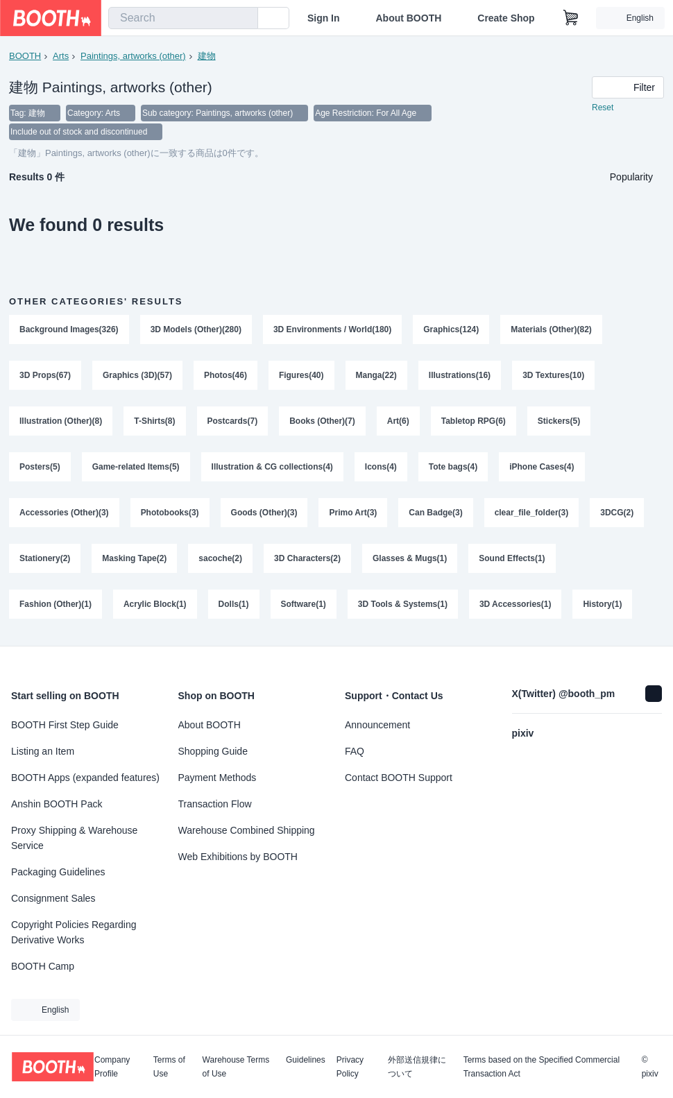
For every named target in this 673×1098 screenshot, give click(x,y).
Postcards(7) (232, 422)
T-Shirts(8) (154, 422)
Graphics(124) (451, 331)
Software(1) (303, 605)
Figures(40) (301, 376)
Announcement (377, 724)
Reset (602, 108)
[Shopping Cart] (571, 18)
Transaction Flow (215, 803)
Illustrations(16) (460, 376)
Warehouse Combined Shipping (246, 830)
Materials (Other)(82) (552, 331)
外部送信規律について (417, 1067)
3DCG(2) (617, 514)
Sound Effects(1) (512, 560)
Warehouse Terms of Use (236, 1067)
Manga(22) (376, 376)
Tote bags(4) (453, 468)
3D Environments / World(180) (332, 331)
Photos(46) (225, 376)
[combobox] (183, 18)
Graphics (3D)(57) (137, 376)
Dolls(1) (234, 605)
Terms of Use (169, 1067)
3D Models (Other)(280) (196, 331)
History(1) (602, 605)
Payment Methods (217, 777)
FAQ (354, 751)
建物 (207, 56)
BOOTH (25, 56)
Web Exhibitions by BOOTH (238, 856)
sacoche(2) (221, 560)
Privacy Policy (350, 1067)
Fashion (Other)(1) (55, 605)
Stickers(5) (559, 422)
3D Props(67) (45, 376)
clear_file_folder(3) (532, 514)
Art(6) (398, 422)
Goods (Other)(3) (264, 514)
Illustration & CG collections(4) (272, 468)
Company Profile (112, 1067)
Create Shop (505, 18)
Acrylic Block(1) (155, 605)
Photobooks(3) (170, 514)
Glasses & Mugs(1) (410, 560)
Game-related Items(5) (136, 468)
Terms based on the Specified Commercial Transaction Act (541, 1067)
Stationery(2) (44, 560)
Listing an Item (42, 751)
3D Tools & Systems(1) (403, 605)
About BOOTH (408, 18)
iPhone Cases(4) (542, 468)
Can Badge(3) (436, 514)
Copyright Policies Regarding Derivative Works (74, 932)
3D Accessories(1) (515, 605)
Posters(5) (39, 468)
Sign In (323, 18)
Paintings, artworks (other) (133, 56)
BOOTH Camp (42, 966)
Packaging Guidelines (58, 871)
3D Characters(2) (307, 560)
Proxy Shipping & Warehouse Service (74, 838)
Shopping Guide (213, 751)
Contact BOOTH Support (398, 777)
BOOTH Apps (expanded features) (85, 777)
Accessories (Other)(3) (64, 514)
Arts (61, 56)
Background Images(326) (69, 331)
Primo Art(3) (353, 514)
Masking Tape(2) (134, 560)
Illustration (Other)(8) (60, 422)
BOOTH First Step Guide (65, 724)
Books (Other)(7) (322, 422)
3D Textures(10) (553, 376)
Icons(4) (381, 468)
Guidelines (305, 1060)
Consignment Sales (53, 898)
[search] (244, 18)
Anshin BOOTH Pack (57, 803)
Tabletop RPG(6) (473, 422)
